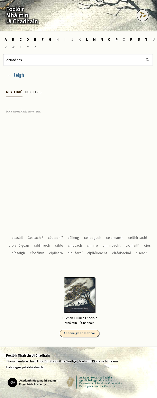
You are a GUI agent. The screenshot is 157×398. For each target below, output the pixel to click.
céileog (73, 237)
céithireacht (137, 237)
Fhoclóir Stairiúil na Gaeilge (57, 361)
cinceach (75, 245)
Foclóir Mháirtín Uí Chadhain (28, 355)
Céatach (35, 237)
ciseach (142, 253)
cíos (147, 245)
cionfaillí (132, 245)
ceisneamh (114, 237)
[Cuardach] (78, 60)
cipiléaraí (75, 253)
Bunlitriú (33, 92)
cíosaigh (18, 253)
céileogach (92, 237)
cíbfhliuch (42, 245)
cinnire (92, 245)
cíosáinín (37, 253)
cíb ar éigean (19, 245)
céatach (55, 237)
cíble (59, 245)
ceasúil (17, 237)
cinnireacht (112, 245)
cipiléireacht (97, 253)
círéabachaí (121, 253)
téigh (19, 75)
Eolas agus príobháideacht (25, 367)
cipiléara (56, 253)
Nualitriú (14, 92)
